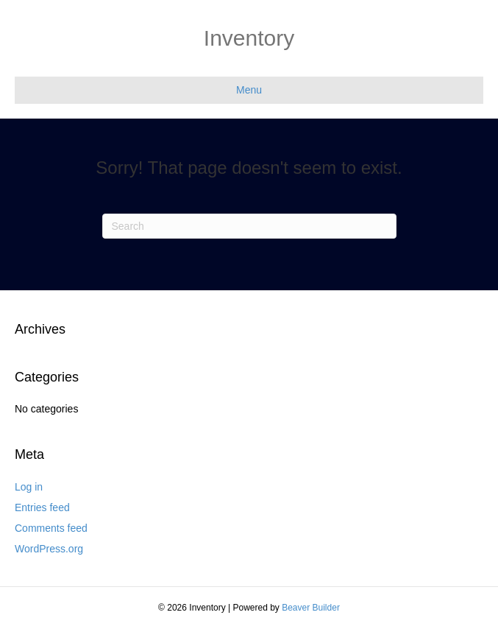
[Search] (249, 226)
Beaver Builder (311, 607)
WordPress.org (49, 549)
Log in (29, 487)
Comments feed (51, 528)
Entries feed (42, 507)
